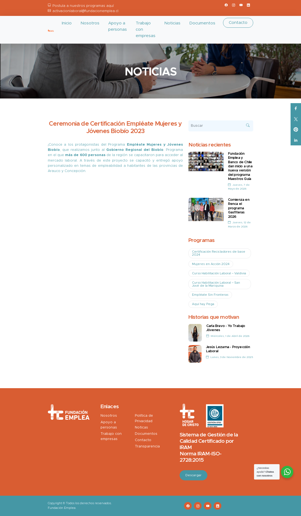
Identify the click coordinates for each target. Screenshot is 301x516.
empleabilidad (110, 166)
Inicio (67, 23)
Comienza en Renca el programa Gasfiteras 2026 (238, 208)
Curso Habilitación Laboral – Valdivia (219, 273)
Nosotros (89, 23)
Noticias (172, 23)
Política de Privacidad (144, 418)
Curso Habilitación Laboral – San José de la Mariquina (216, 284)
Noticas (141, 427)
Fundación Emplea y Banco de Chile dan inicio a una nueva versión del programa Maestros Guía (240, 166)
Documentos (202, 23)
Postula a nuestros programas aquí (83, 6)
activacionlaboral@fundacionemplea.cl (85, 11)
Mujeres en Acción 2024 (211, 264)
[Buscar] (220, 125)
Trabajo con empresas (145, 29)
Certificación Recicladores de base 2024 (218, 253)
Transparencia (147, 446)
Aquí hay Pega (203, 304)
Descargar (193, 475)
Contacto (238, 23)
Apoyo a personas (117, 26)
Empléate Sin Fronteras (210, 294)
